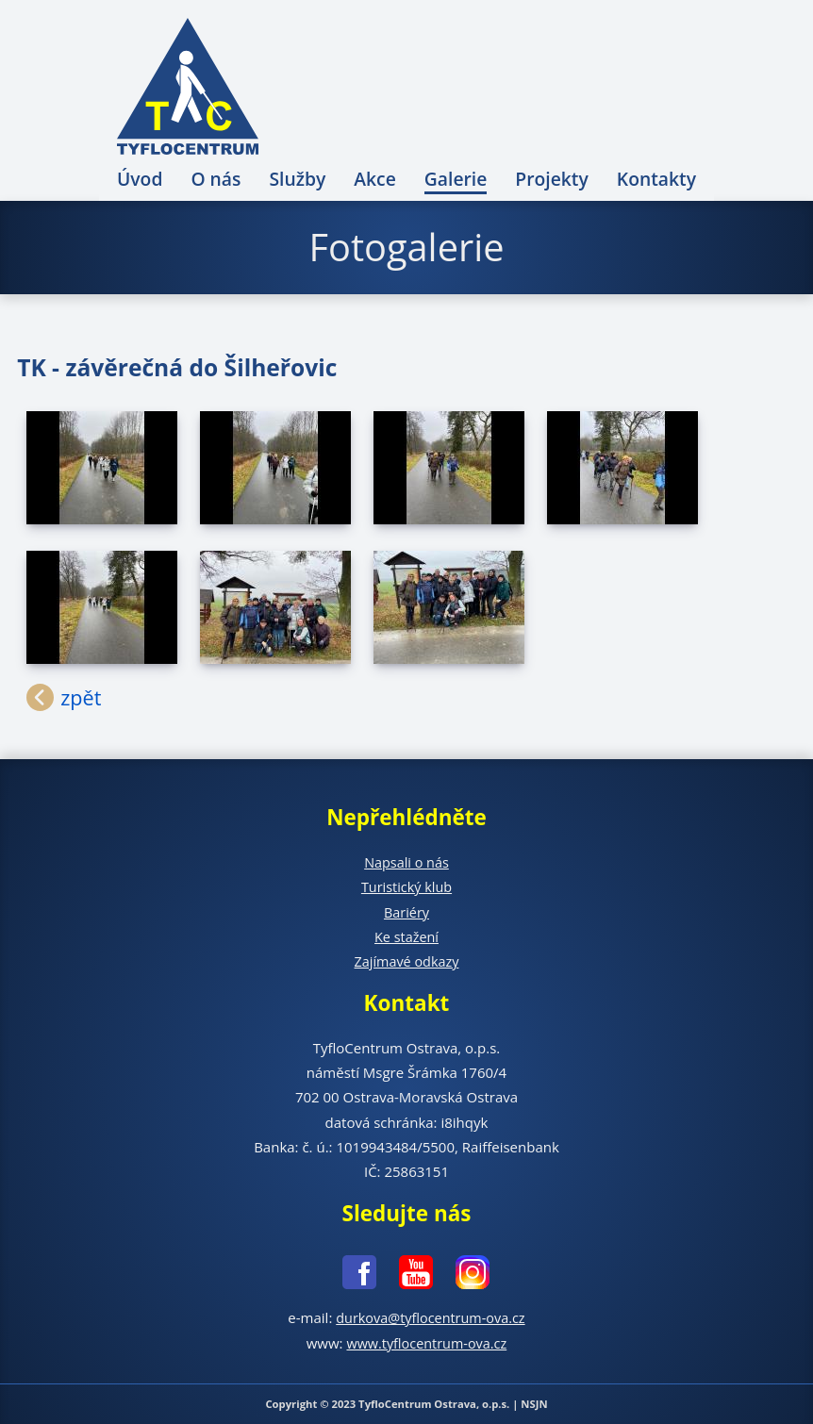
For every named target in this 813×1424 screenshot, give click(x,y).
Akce (375, 178)
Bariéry (406, 911)
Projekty (551, 178)
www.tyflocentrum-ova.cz (426, 1342)
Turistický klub (406, 886)
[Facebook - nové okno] (350, 1275)
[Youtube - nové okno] (406, 1275)
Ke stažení (406, 936)
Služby (297, 178)
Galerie (456, 178)
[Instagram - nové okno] (463, 1275)
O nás (216, 178)
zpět (83, 698)
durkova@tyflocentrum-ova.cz (430, 1317)
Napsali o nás (406, 862)
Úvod (139, 178)
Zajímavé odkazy (406, 961)
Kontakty (656, 178)
